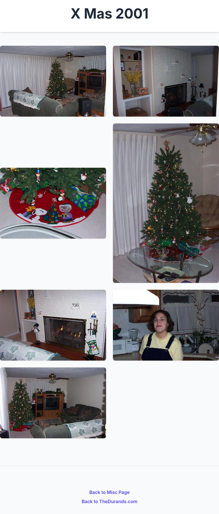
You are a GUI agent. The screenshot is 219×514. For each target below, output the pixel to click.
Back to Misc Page (109, 492)
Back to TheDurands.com (109, 501)
